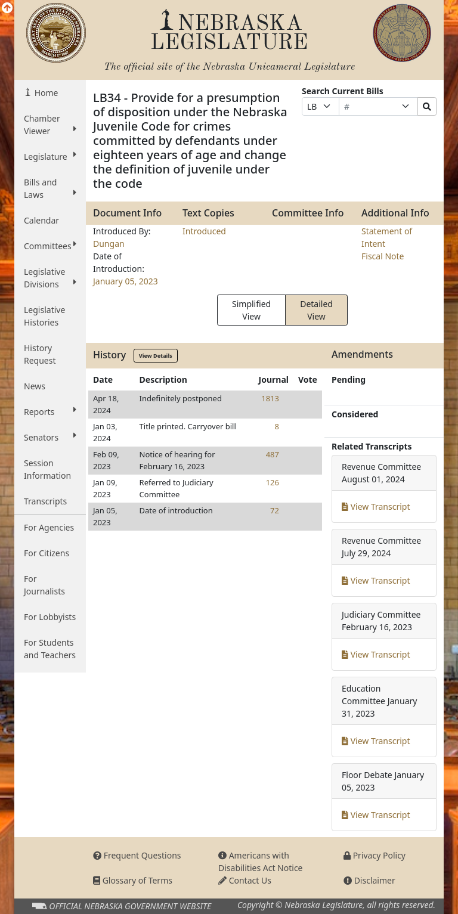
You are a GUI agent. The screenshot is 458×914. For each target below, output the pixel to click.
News (34, 386)
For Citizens (46, 553)
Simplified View (251, 310)
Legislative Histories (44, 316)
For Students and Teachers (50, 649)
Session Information (47, 469)
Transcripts (45, 501)
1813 (270, 398)
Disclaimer (369, 880)
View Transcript (376, 506)
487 (272, 454)
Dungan (109, 243)
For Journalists (44, 585)
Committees (50, 246)
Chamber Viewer (50, 125)
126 (272, 482)
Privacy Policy (375, 855)
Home (45, 92)
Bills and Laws (50, 188)
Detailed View (316, 310)
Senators (50, 437)
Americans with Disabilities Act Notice (260, 861)
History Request (40, 354)
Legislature (50, 156)
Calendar (41, 220)
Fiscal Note (382, 256)
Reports (50, 411)
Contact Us (244, 880)
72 (274, 510)
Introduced (204, 231)
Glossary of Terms (132, 880)
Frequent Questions (137, 855)
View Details (155, 356)
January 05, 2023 (125, 281)
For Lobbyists (50, 616)
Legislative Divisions (50, 278)
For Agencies (49, 527)
